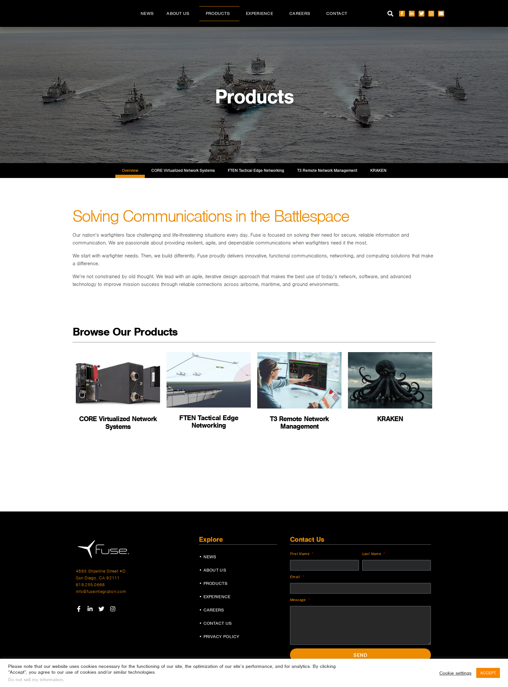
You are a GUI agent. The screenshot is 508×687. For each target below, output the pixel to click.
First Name (300, 553)
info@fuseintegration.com (101, 591)
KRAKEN (378, 170)
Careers (301, 13)
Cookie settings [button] (455, 673)
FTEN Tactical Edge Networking (256, 170)
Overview (130, 170)
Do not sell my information (35, 679)
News (147, 13)
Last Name (372, 553)
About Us (179, 13)
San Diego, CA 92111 (98, 578)
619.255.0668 (90, 584)
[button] (390, 13)
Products (219, 13)
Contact (336, 13)
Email (295, 576)
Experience (261, 13)
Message (298, 599)
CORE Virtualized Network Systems (183, 170)
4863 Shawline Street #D (100, 571)
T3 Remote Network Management (327, 170)
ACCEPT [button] (488, 673)
